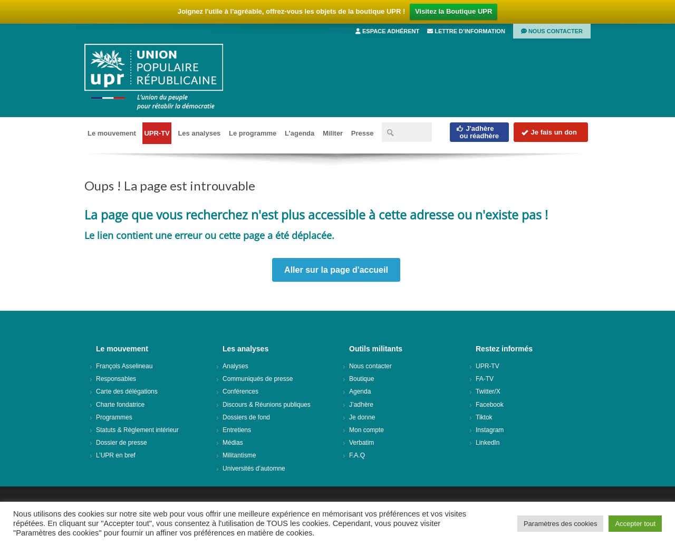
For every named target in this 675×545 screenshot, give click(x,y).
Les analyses (199, 133)
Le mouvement (112, 133)
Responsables (116, 379)
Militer (333, 133)
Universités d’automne (254, 468)
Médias (233, 442)
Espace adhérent (387, 31)
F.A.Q (357, 455)
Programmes (114, 417)
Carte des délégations (127, 391)
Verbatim (361, 442)
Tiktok (484, 417)
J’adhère (361, 404)
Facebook (490, 404)
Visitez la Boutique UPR (453, 11)
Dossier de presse (121, 442)
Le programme (252, 133)
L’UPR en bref (116, 455)
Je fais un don (549, 132)
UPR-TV (156, 133)
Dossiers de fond (246, 417)
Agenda (360, 391)
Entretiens (237, 430)
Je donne (362, 417)
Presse (362, 133)
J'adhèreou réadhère (477, 132)
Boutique (361, 379)
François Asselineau (124, 366)
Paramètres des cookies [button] (560, 524)
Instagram (490, 430)
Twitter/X (488, 391)
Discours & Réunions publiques (267, 404)
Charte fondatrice (120, 404)
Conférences (240, 391)
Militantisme (239, 455)
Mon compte (366, 430)
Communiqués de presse (258, 379)
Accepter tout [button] (635, 524)
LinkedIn (487, 442)
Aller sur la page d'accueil (336, 269)
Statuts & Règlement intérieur (137, 430)
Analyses (235, 366)
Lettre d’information (466, 31)
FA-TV (485, 379)
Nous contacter (552, 31)
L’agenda (299, 133)
